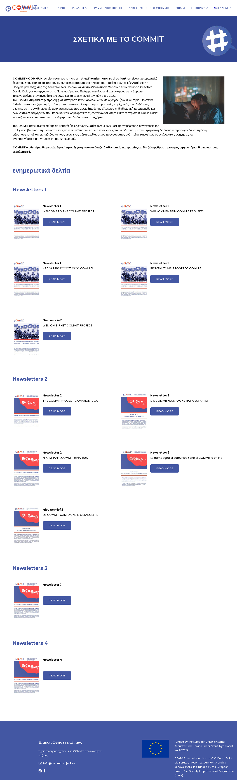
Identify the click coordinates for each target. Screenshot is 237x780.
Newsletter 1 (52, 206)
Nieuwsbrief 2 (53, 510)
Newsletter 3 (52, 585)
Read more (57, 222)
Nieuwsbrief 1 (52, 320)
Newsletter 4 (52, 660)
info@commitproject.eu (59, 763)
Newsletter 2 (52, 395)
